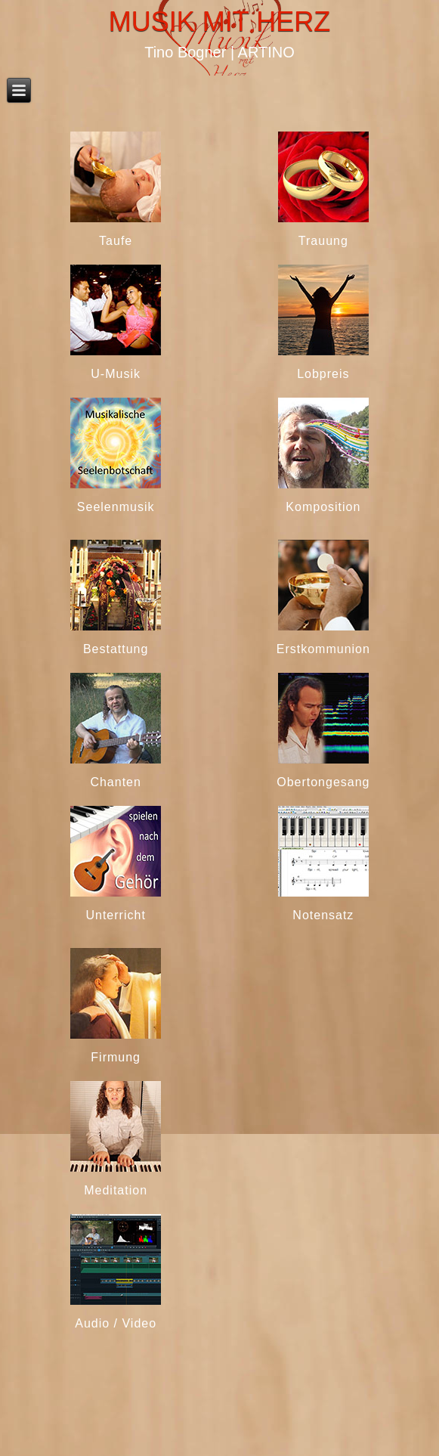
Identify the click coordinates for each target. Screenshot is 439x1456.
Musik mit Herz (219, 21)
